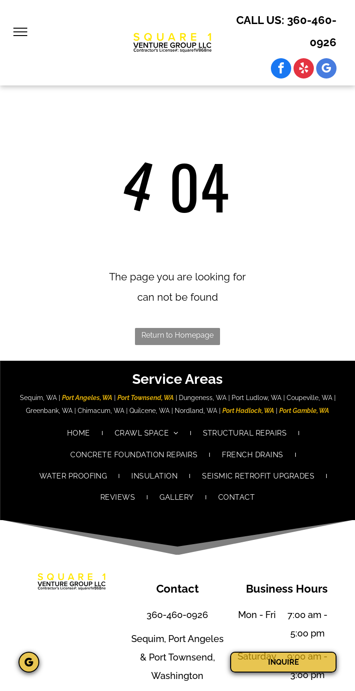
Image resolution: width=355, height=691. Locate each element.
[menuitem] (79, 433)
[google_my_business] (326, 69)
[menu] (20, 32)
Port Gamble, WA (304, 410)
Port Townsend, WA (145, 397)
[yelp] (304, 69)
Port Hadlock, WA (248, 410)
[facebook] (281, 69)
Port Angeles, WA (87, 397)
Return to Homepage (177, 335)
